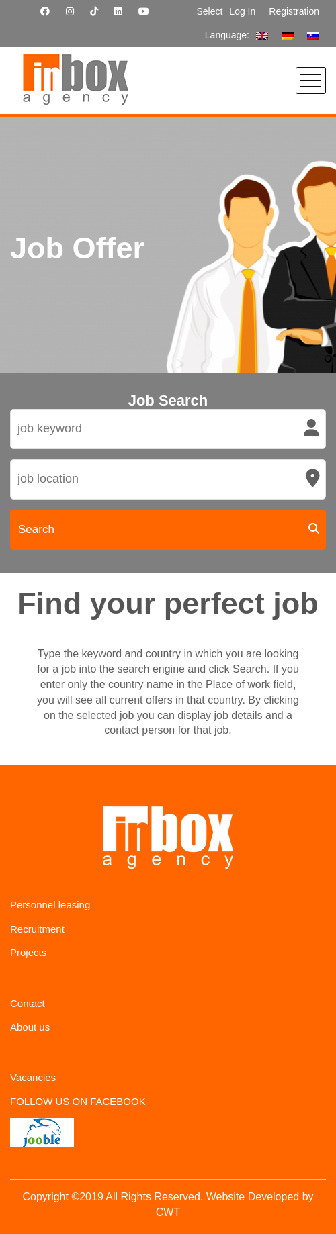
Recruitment (37, 929)
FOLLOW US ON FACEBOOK (78, 1101)
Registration (294, 11)
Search (36, 529)
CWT (168, 1212)
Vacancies (33, 1077)
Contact (27, 1003)
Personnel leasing (50, 904)
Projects (28, 952)
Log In (242, 11)
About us (30, 1027)
